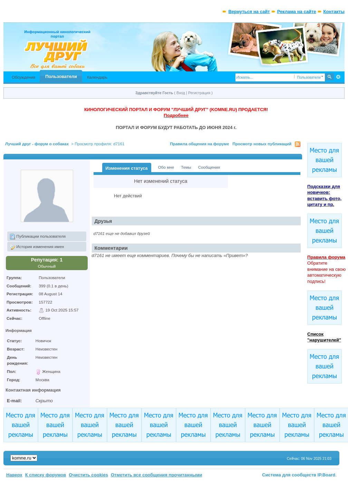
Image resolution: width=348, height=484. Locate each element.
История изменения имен (37, 247)
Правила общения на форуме (199, 143)
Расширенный (338, 76)
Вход (180, 93)
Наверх (14, 474)
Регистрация (199, 93)
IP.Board (327, 474)
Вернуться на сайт (249, 11)
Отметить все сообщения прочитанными (156, 474)
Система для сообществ (289, 474)
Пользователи (61, 76)
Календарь (97, 77)
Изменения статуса (127, 168)
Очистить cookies (88, 474)
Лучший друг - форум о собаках (37, 143)
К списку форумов (45, 474)
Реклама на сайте (296, 11)
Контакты (334, 11)
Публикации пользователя (38, 236)
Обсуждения (23, 77)
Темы (186, 167)
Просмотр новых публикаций (261, 143)
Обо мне (166, 167)
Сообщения (209, 167)
